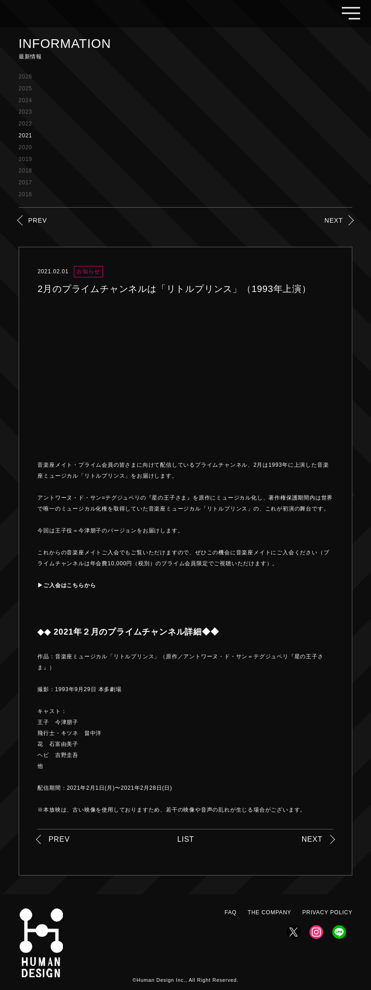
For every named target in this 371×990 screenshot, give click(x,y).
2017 (25, 182)
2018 (25, 170)
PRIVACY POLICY (327, 912)
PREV (37, 220)
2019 (25, 159)
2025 (25, 88)
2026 (25, 76)
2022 (25, 123)
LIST (185, 839)
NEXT (334, 220)
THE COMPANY (269, 912)
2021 (25, 135)
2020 (25, 147)
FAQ (231, 912)
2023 (25, 112)
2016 (25, 194)
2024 (25, 100)
